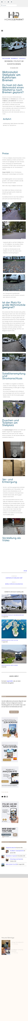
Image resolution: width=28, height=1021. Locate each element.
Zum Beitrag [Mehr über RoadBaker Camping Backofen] (14, 952)
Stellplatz (22, 58)
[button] (2, 30)
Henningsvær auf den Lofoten (9, 640)
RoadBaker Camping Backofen (17, 850)
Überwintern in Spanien (11, 856)
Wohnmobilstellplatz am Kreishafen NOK (12, 615)
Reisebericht (14, 58)
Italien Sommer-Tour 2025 (11, 864)
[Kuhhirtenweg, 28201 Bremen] (14, 139)
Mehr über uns (14, 712)
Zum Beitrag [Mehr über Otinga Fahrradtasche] (14, 944)
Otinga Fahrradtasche (11, 847)
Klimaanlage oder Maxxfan (16, 859)
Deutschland (6, 58)
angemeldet (10, 681)
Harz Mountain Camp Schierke (9, 665)
